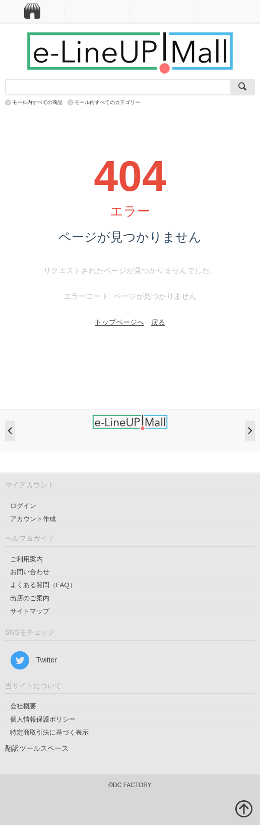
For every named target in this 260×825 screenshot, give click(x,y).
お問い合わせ (29, 572)
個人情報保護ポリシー (43, 719)
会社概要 (23, 706)
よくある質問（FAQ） (43, 585)
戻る (158, 322)
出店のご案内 (29, 598)
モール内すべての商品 (37, 102)
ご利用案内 (26, 559)
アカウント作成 (33, 519)
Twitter (33, 660)
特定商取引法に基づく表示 (49, 732)
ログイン (23, 505)
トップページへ (119, 322)
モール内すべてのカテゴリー (107, 102)
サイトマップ (29, 611)
